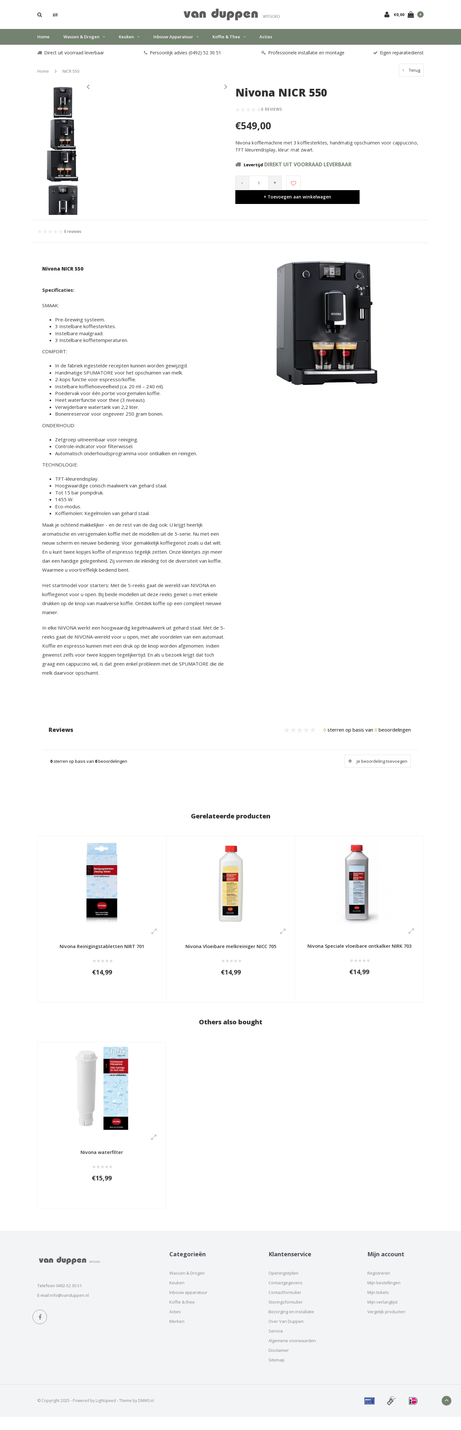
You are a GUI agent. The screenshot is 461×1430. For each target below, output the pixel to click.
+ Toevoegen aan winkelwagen (361, 187)
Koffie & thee (229, 41)
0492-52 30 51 (69, 1299)
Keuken (129, 41)
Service (275, 1344)
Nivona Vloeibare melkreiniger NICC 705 (231, 951)
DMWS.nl (146, 1413)
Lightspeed (106, 1413)
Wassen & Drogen (84, 41)
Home (43, 41)
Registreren (378, 1286)
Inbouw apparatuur (176, 41)
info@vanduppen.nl (69, 1308)
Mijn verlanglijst (382, 1315)
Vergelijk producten (386, 1324)
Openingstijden (283, 1286)
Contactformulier (284, 1305)
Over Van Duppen (286, 1334)
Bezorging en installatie (291, 1324)
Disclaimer (278, 1363)
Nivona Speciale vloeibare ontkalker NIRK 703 (359, 951)
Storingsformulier (285, 1315)
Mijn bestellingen (383, 1295)
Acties (265, 41)
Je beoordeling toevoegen (382, 766)
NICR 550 (70, 76)
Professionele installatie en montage (302, 57)
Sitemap (276, 1373)
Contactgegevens (285, 1295)
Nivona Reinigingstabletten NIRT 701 (102, 951)
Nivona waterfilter (102, 1161)
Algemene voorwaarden (292, 1353)
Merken (176, 1334)
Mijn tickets (378, 1305)
